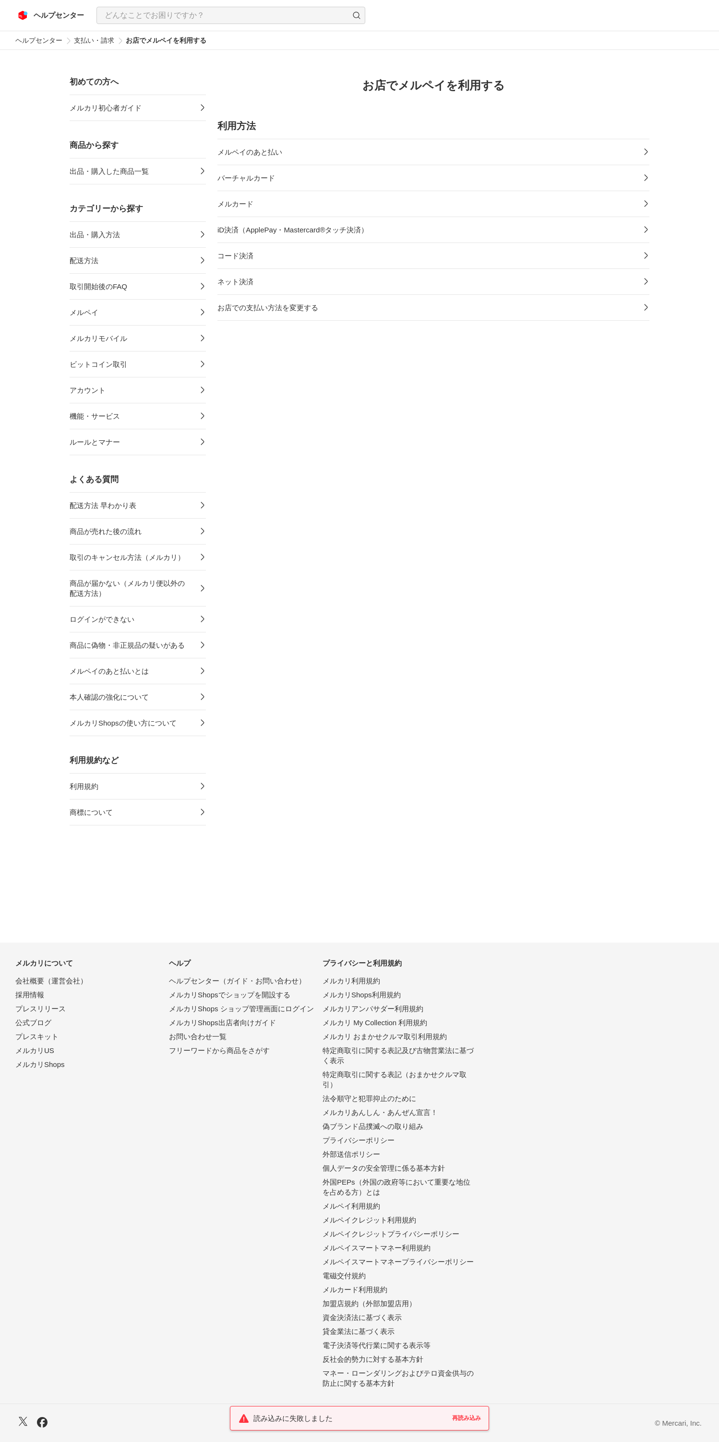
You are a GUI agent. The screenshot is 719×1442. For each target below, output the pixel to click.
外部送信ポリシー (351, 1154)
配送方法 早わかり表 (103, 505)
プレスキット (37, 1036)
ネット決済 (235, 282)
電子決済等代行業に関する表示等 (377, 1345)
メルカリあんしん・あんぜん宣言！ (380, 1112)
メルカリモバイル (98, 338)
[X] (23, 1423)
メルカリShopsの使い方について (123, 723)
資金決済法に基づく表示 (362, 1317)
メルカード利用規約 (355, 1289)
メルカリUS (34, 1050)
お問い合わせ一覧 (198, 1036)
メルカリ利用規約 (351, 981)
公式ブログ (33, 1022)
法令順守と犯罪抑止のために (369, 1098)
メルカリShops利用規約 (362, 995)
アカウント (88, 390)
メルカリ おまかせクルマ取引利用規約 (385, 1036)
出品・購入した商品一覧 (109, 171)
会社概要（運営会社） (51, 981)
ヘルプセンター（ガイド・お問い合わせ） (237, 981)
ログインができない (102, 619)
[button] (356, 15)
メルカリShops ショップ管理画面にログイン (241, 1009)
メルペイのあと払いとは (109, 671)
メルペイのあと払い (249, 152)
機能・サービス (95, 416)
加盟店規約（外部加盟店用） (369, 1303)
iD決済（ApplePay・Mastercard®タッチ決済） (292, 230)
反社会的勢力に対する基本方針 (373, 1359)
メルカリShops (40, 1064)
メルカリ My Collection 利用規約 (375, 1022)
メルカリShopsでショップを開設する (229, 995)
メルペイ (84, 312)
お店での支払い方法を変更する (267, 307)
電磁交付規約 (344, 1276)
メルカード (235, 204)
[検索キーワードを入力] (222, 15)
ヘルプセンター (38, 40)
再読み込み (466, 1418)
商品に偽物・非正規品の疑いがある (127, 645)
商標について (91, 812)
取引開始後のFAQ (98, 286)
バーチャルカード (246, 178)
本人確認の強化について (109, 697)
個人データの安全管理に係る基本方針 (384, 1168)
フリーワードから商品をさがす (219, 1050)
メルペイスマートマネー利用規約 (377, 1248)
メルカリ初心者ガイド (106, 108)
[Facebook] (42, 1423)
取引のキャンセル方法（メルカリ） (127, 557)
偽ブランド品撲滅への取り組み (373, 1126)
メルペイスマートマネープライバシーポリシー (398, 1262)
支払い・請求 (94, 40)
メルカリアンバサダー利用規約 (373, 1009)
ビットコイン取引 (98, 364)
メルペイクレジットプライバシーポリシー (391, 1234)
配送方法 (84, 260)
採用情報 (29, 995)
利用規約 (84, 786)
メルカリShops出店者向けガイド (222, 1022)
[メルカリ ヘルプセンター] (51, 15)
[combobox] (230, 15)
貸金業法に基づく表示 (359, 1331)
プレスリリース (40, 1009)
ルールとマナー (95, 442)
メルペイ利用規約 (351, 1206)
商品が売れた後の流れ (106, 531)
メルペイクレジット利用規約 (369, 1220)
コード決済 (235, 256)
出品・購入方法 (95, 234)
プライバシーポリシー (359, 1140)
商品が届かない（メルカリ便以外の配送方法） (127, 588)
